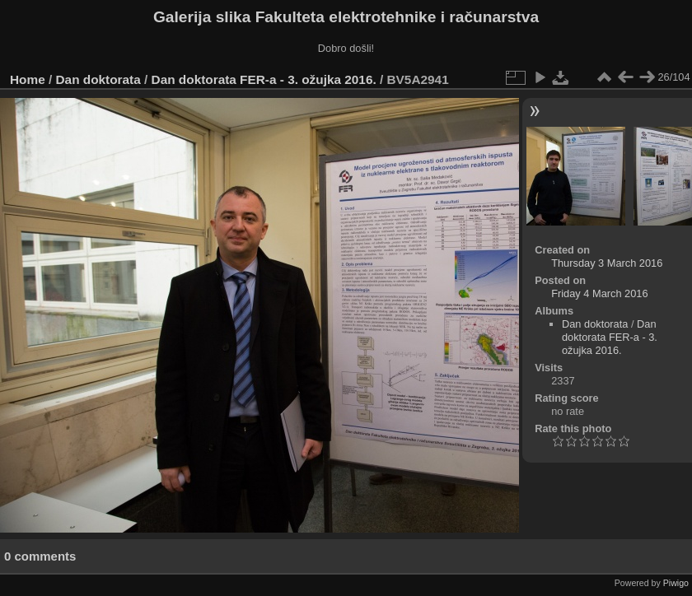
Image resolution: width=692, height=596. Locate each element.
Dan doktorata (98, 79)
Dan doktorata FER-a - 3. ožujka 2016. (264, 79)
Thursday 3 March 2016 (606, 263)
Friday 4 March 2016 (599, 293)
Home (27, 79)
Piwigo (676, 583)
